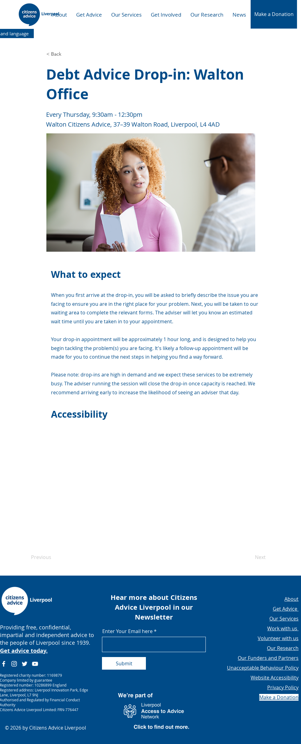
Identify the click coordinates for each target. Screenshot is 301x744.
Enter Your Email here (127, 631)
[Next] (250, 557)
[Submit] (124, 663)
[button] (274, 14)
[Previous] (51, 557)
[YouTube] (35, 663)
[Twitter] (24, 663)
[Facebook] (3, 663)
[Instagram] (14, 663)
